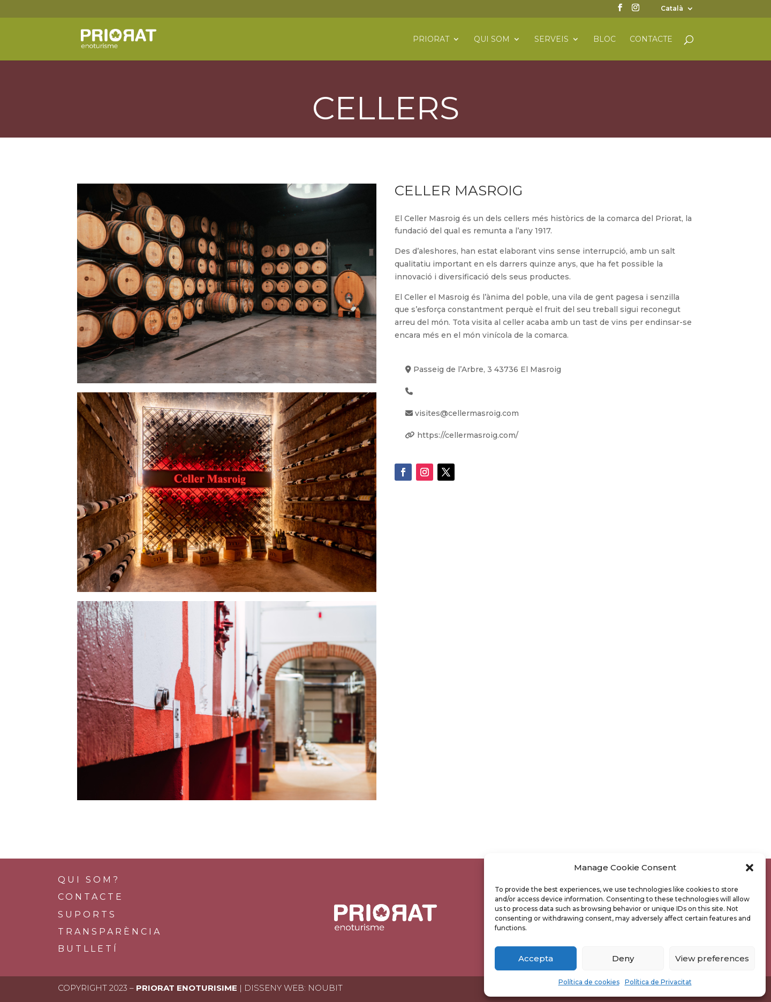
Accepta (535, 958)
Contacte (651, 39)
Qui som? (89, 880)
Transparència (110, 932)
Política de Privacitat (658, 982)
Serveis (551, 39)
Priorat (431, 39)
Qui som (492, 39)
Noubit (325, 988)
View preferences (712, 958)
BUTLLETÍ (88, 949)
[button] (749, 867)
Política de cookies (588, 982)
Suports (87, 914)
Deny (623, 958)
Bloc (604, 39)
